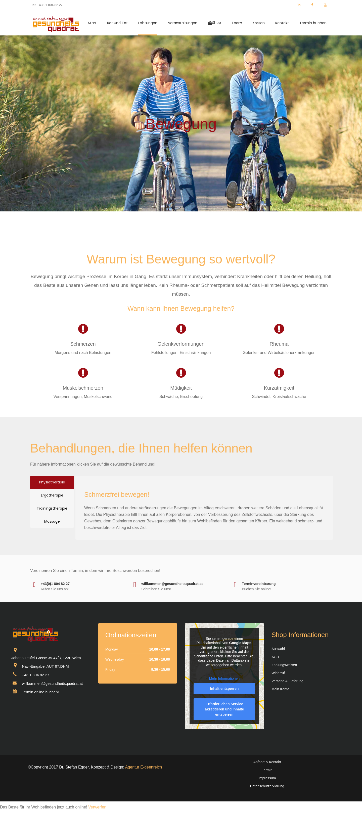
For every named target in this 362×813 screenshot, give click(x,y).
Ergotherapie (52, 495)
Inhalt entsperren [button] (224, 689)
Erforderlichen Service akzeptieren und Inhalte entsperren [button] (224, 709)
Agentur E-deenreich (143, 767)
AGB (275, 657)
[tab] (52, 482)
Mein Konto (280, 689)
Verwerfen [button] (97, 807)
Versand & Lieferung (287, 681)
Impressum (267, 778)
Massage (52, 521)
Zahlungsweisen (284, 665)
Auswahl (278, 649)
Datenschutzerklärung (267, 786)
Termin (267, 770)
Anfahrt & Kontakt (267, 762)
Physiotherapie (52, 482)
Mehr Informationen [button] (224, 678)
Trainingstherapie (52, 508)
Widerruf (278, 673)
